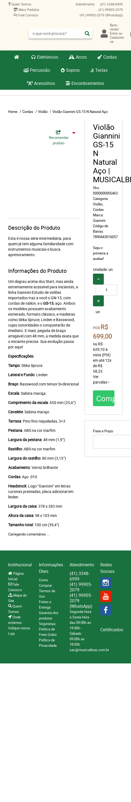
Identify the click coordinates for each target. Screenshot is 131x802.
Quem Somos (21, 4)
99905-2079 (110, 9)
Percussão (40, 70)
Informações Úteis (50, 568)
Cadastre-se (117, 39)
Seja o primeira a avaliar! (100, 253)
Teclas (101, 70)
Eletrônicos (47, 57)
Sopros (73, 70)
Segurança (47, 623)
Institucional (19, 565)
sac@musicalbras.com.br (89, 649)
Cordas (110, 57)
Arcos (81, 57)
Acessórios (44, 83)
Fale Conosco (27, 15)
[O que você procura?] (87, 33)
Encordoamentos (87, 83)
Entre (114, 33)
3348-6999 (111, 4)
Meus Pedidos (28, 9)
